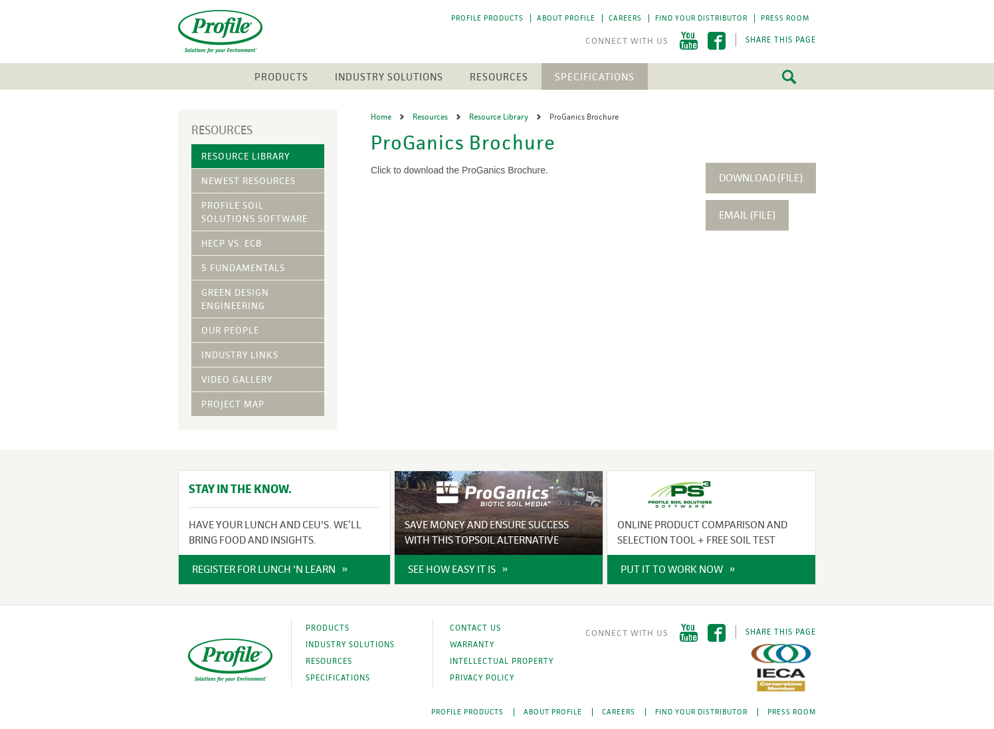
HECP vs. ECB (231, 243)
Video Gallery (236, 379)
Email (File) (747, 215)
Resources (499, 77)
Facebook (717, 41)
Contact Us (475, 628)
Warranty (472, 644)
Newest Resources (248, 181)
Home (382, 117)
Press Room (785, 18)
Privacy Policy (482, 678)
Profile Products (487, 18)
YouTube (689, 41)
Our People (230, 330)
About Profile (566, 18)
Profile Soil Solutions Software (254, 212)
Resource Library (245, 156)
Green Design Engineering (235, 299)
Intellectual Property (501, 661)
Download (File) (761, 178)
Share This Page (781, 40)
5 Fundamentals (243, 268)
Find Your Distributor (701, 18)
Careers (625, 18)
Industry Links (239, 355)
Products (281, 77)
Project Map (232, 404)
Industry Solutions (389, 77)
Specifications (595, 77)
